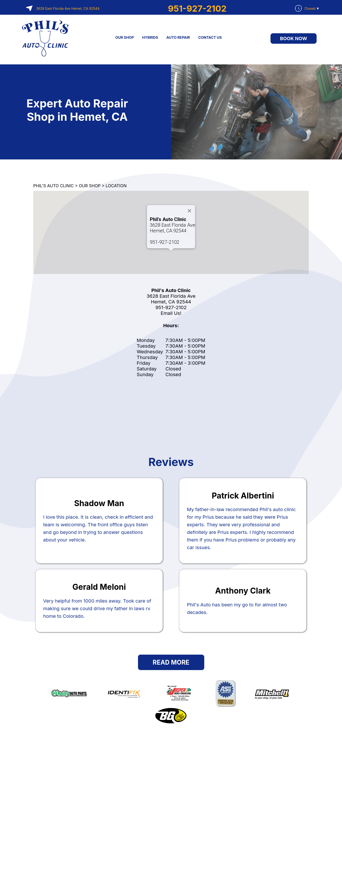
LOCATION (116, 185)
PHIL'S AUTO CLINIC (53, 185)
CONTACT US (210, 37)
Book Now (293, 38)
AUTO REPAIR (178, 37)
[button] (171, 255)
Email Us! (171, 313)
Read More (171, 662)
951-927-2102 (197, 8)
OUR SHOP (124, 37)
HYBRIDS (150, 37)
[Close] (189, 210)
